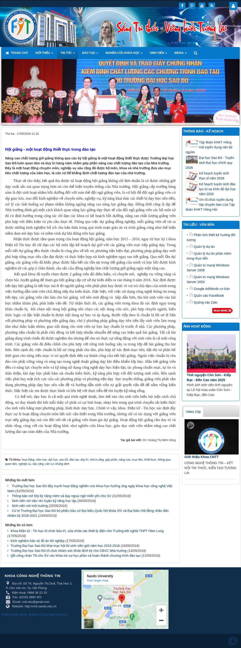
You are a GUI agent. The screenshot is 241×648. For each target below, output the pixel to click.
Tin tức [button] (67, 54)
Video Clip (193, 412)
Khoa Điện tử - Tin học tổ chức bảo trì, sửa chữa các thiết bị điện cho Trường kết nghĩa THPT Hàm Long (87, 531)
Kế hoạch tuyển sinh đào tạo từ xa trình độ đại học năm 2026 (217, 189)
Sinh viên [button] (158, 54)
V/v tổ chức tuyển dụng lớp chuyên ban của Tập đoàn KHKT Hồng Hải (210, 204)
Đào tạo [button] (90, 54)
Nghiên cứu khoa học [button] (124, 54)
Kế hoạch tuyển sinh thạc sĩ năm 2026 (214, 175)
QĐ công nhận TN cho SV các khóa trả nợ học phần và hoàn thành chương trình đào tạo (76, 555)
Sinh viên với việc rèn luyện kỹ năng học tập (44, 501)
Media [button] (180, 54)
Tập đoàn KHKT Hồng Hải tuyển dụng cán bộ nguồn (209, 147)
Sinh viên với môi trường (30, 506)
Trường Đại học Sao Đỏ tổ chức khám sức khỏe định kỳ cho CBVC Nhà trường (69, 551)
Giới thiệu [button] (44, 54)
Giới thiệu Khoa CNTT (202, 457)
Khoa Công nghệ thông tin (50, 614)
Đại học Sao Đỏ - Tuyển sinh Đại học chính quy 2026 (210, 163)
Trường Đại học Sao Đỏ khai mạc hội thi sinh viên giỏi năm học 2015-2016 (65, 546)
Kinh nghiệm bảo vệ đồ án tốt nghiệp (37, 541)
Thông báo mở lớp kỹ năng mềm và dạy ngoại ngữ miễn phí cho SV (61, 496)
